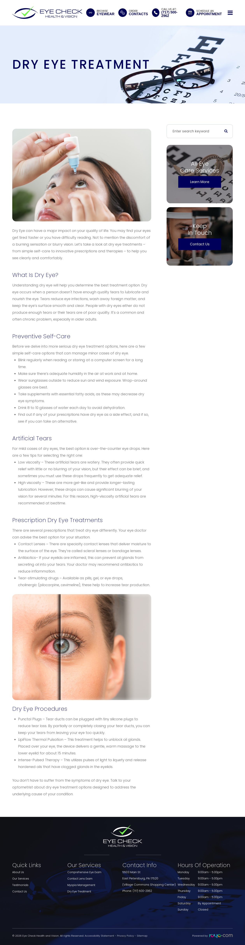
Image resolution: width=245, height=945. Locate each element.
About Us (18, 872)
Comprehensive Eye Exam (85, 872)
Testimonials (21, 885)
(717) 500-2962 (143, 891)
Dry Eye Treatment (80, 891)
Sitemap (142, 936)
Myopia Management (82, 885)
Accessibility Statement (99, 936)
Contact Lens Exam (81, 878)
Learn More (199, 181)
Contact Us (200, 244)
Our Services (21, 878)
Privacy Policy (125, 936)
